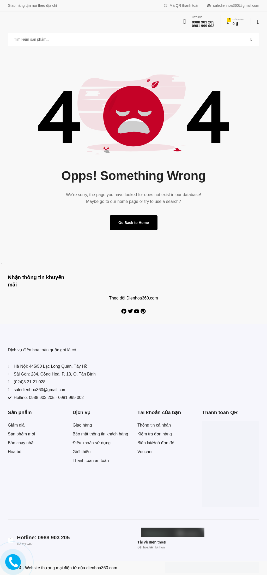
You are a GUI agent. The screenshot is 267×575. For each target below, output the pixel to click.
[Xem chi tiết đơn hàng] (235, 22)
